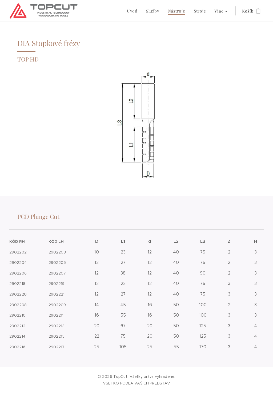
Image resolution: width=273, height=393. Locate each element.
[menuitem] (95, 11)
